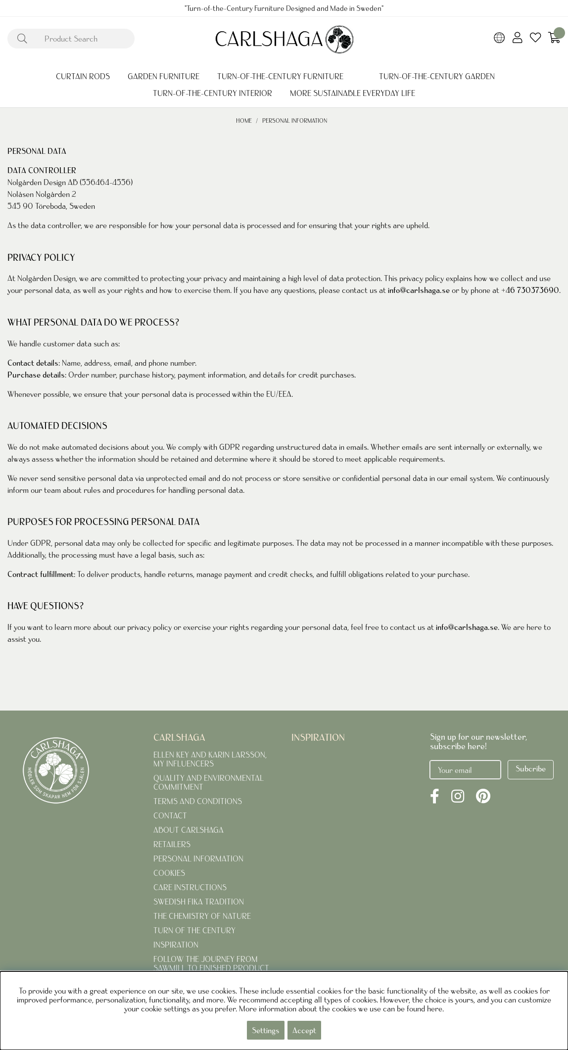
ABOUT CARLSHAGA (188, 829)
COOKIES (169, 872)
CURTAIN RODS (83, 76)
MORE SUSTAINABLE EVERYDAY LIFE (352, 93)
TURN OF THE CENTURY (194, 930)
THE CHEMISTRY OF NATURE (202, 915)
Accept (304, 1030)
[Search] (71, 38)
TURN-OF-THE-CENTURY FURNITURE (280, 76)
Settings (266, 1030)
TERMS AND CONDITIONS (197, 801)
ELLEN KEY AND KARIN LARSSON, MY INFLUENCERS (210, 759)
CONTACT (170, 815)
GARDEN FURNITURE (163, 76)
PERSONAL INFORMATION (294, 120)
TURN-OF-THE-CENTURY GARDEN (437, 76)
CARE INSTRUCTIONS (190, 887)
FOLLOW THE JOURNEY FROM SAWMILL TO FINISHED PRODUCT (211, 963)
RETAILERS (171, 844)
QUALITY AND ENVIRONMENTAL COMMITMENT (208, 782)
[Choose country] (499, 38)
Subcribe (531, 768)
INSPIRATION (175, 944)
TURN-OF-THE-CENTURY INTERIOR (212, 93)
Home (244, 120)
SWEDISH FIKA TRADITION (198, 901)
